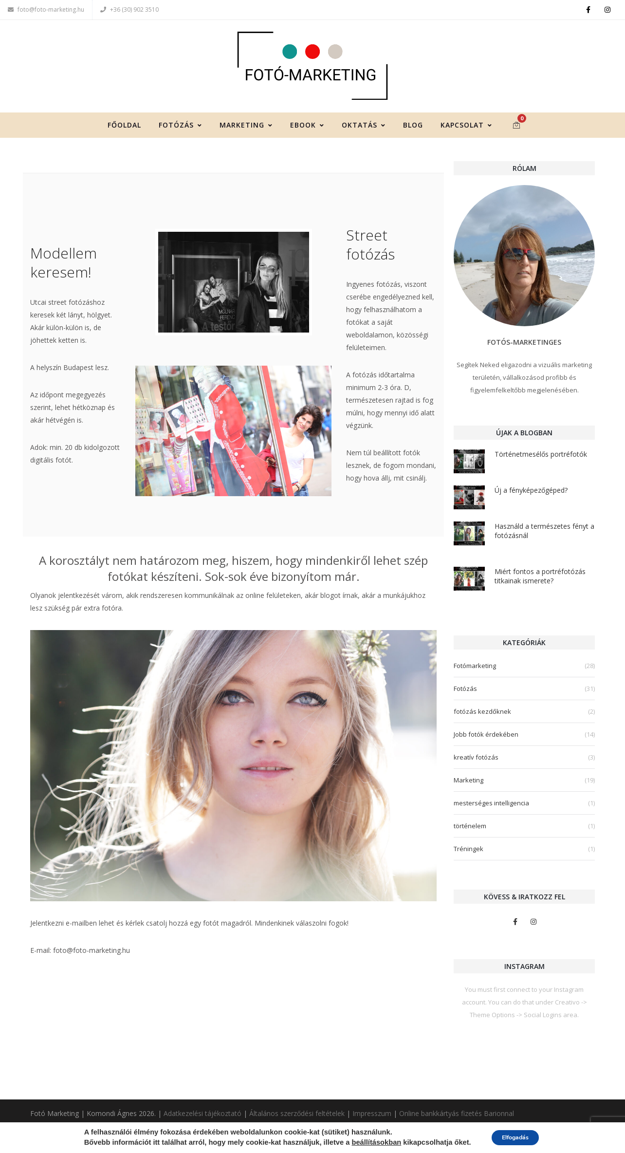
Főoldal (124, 131)
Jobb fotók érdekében (486, 741)
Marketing (246, 131)
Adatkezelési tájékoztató (202, 1113)
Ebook (307, 131)
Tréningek (468, 855)
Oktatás (364, 131)
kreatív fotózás (476, 764)
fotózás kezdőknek (482, 718)
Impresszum (371, 1113)
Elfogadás (515, 1137)
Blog (413, 131)
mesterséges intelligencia (491, 809)
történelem (470, 832)
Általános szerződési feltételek (297, 1113)
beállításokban (370, 1143)
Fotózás (180, 131)
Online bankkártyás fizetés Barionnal (456, 1113)
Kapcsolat (466, 131)
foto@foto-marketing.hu (46, 9)
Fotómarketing (475, 672)
